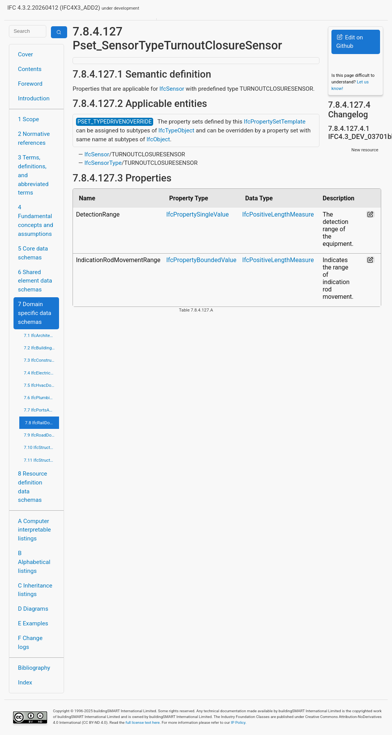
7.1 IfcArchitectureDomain (41, 335)
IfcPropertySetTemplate (275, 121)
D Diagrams (33, 608)
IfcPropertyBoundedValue (201, 260)
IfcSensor (171, 88)
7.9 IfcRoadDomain (41, 435)
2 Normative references (34, 138)
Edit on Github (349, 42)
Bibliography (34, 667)
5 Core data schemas (33, 253)
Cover (25, 54)
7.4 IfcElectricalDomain (41, 373)
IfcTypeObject (176, 130)
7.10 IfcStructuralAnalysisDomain (41, 447)
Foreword (30, 83)
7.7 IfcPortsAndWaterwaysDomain (41, 410)
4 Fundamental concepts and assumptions (35, 220)
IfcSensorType (103, 162)
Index (25, 682)
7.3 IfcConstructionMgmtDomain (41, 360)
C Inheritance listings (35, 590)
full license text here (142, 722)
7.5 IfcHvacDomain (41, 385)
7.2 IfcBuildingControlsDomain (41, 348)
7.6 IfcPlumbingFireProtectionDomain (41, 397)
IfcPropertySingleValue (197, 214)
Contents (30, 69)
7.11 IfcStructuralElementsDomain (41, 460)
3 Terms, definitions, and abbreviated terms (33, 175)
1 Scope (28, 119)
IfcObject (158, 139)
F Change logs (30, 642)
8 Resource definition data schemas (32, 486)
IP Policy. (238, 722)
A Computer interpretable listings (34, 530)
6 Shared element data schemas (35, 281)
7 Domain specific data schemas (34, 313)
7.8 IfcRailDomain (42, 422)
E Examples (33, 623)
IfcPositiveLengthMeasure (278, 214)
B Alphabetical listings (34, 562)
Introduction (34, 98)
